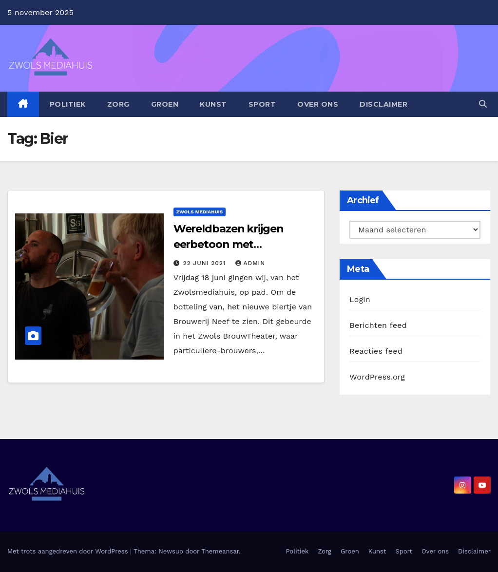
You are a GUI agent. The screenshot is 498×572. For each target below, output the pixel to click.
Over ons (317, 104)
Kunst (213, 104)
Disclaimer (383, 104)
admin (250, 263)
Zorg (118, 104)
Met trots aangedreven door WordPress (68, 551)
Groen (165, 104)
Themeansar (220, 551)
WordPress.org (377, 376)
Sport (262, 104)
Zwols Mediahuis (199, 211)
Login (359, 299)
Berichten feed (378, 325)
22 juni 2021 (206, 263)
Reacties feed (375, 351)
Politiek (68, 104)
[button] (483, 104)
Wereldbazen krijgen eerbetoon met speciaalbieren (228, 244)
